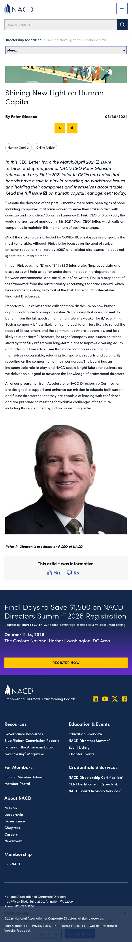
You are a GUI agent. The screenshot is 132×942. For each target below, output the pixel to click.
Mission (10, 807)
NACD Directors (89, 740)
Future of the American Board (29, 746)
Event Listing (79, 747)
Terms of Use (71, 925)
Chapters (12, 827)
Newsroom (13, 840)
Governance (14, 820)
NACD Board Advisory (95, 790)
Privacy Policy (41, 925)
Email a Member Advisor (24, 776)
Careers (11, 834)
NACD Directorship (96, 777)
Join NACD (13, 863)
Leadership (13, 814)
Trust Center (13, 925)
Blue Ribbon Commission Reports (31, 740)
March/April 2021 (77, 162)
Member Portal (17, 783)
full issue (33, 193)
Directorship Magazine (22, 39)
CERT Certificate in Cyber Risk (93, 783)
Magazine (24, 753)
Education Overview (85, 733)
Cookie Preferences (103, 925)
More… (66, 50)
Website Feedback (17, 930)
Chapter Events (81, 753)
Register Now (66, 662)
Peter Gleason (24, 116)
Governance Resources (23, 733)
